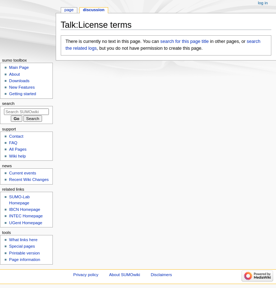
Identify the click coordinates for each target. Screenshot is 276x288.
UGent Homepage (25, 223)
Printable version (24, 253)
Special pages (22, 246)
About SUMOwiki (124, 275)
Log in (263, 3)
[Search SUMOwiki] (26, 111)
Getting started (22, 94)
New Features (21, 87)
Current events (22, 173)
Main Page (19, 67)
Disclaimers (161, 275)
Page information (24, 259)
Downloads (19, 81)
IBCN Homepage (24, 209)
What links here (23, 240)
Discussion (94, 10)
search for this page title (184, 41)
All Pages (17, 149)
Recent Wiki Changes (29, 179)
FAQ (13, 143)
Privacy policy (85, 275)
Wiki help (17, 156)
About (14, 74)
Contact (16, 136)
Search (8, 103)
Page (68, 10)
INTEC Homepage (26, 216)
